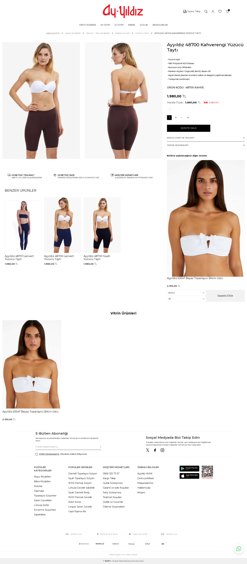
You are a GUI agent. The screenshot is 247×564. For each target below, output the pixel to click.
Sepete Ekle (189, 128)
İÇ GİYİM (119, 25)
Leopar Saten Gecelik (80, 506)
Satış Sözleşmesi (112, 492)
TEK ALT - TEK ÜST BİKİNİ (98, 33)
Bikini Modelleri (42, 481)
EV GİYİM (105, 25)
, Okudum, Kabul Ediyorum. (61, 454)
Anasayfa (53, 33)
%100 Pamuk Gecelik (80, 497)
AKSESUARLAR (160, 25)
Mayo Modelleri (42, 476)
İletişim (141, 492)
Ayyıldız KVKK (144, 473)
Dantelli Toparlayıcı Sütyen (82, 473)
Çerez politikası (145, 478)
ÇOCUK (144, 25)
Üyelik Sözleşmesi (113, 483)
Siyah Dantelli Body (79, 492)
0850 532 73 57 (111, 473)
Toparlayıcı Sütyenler (45, 495)
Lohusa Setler (41, 505)
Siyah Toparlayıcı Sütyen (81, 478)
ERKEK (131, 25)
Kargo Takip (109, 478)
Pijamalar (39, 490)
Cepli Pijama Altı (77, 511)
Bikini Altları (122, 33)
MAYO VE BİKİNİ (87, 25)
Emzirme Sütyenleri (45, 509)
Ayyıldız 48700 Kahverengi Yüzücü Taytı (178, 33)
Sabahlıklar (40, 514)
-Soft (106, 561)
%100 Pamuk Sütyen (80, 483)
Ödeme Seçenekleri (114, 506)
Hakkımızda (143, 487)
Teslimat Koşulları (112, 497)
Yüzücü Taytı (142, 33)
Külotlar (38, 486)
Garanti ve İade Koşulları (116, 487)
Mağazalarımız (145, 483)
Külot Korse (74, 502)
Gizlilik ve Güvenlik (113, 502)
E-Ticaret (114, 561)
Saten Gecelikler (43, 500)
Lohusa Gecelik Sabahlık (81, 487)
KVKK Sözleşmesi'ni (49, 454)
